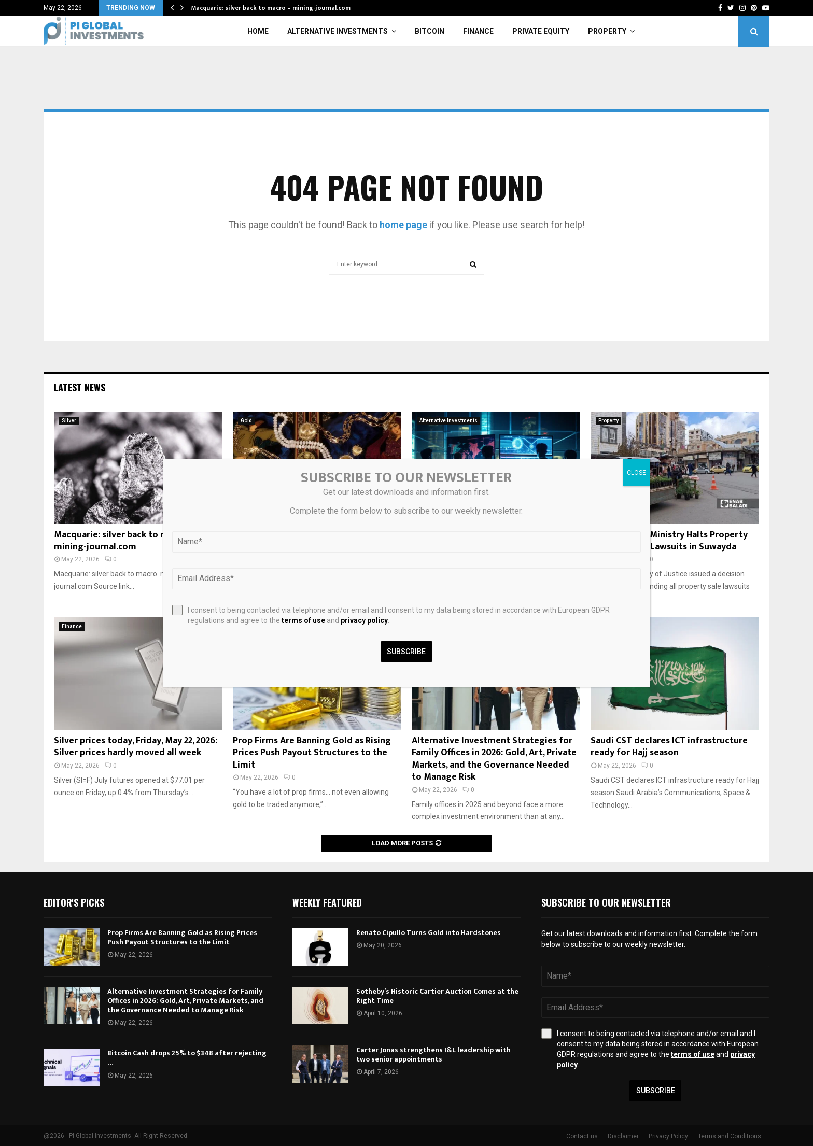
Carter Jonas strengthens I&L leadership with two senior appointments (433, 1054)
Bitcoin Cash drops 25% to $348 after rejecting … (187, 1057)
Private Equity (540, 31)
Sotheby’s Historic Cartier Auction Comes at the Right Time (437, 996)
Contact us (582, 1136)
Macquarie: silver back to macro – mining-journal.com (271, 8)
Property (607, 31)
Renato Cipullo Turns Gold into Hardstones (428, 933)
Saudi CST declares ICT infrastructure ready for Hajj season (669, 746)
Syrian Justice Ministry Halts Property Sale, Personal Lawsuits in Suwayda (669, 541)
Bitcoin (429, 31)
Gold (246, 420)
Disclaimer (623, 1136)
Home (258, 31)
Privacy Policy (668, 1136)
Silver (69, 420)
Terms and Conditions (729, 1136)
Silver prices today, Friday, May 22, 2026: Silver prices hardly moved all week (135, 746)
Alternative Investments (337, 31)
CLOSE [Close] (636, 472)
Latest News (79, 387)
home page (403, 224)
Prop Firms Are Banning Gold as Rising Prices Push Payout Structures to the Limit (312, 753)
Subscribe (655, 1090)
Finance (478, 31)
